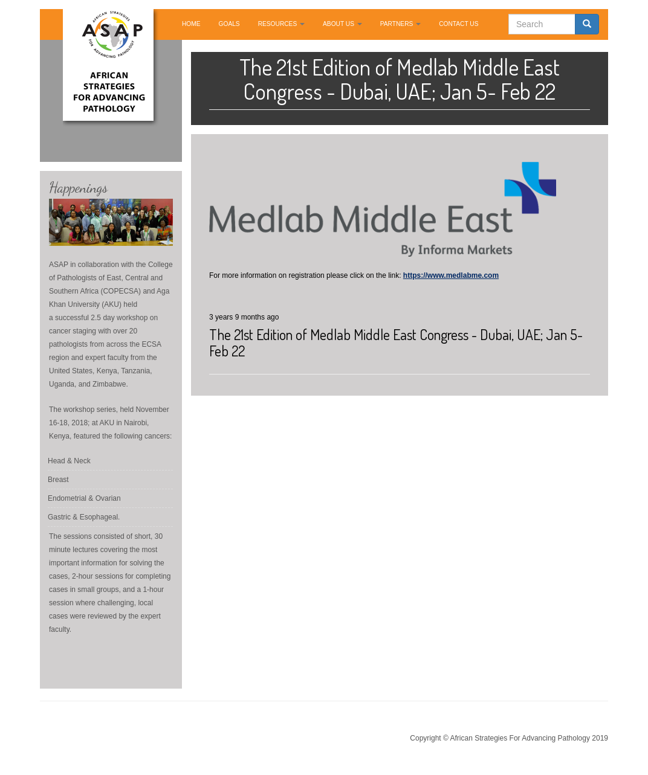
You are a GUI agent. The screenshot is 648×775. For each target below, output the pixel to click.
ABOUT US (342, 24)
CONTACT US (458, 24)
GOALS (229, 24)
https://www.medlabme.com (451, 275)
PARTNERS (400, 24)
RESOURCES (281, 24)
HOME (191, 24)
